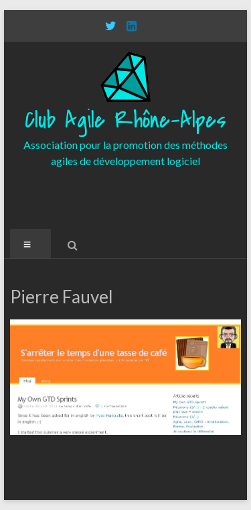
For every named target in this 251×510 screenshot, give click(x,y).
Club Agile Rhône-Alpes (125, 120)
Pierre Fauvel (61, 296)
